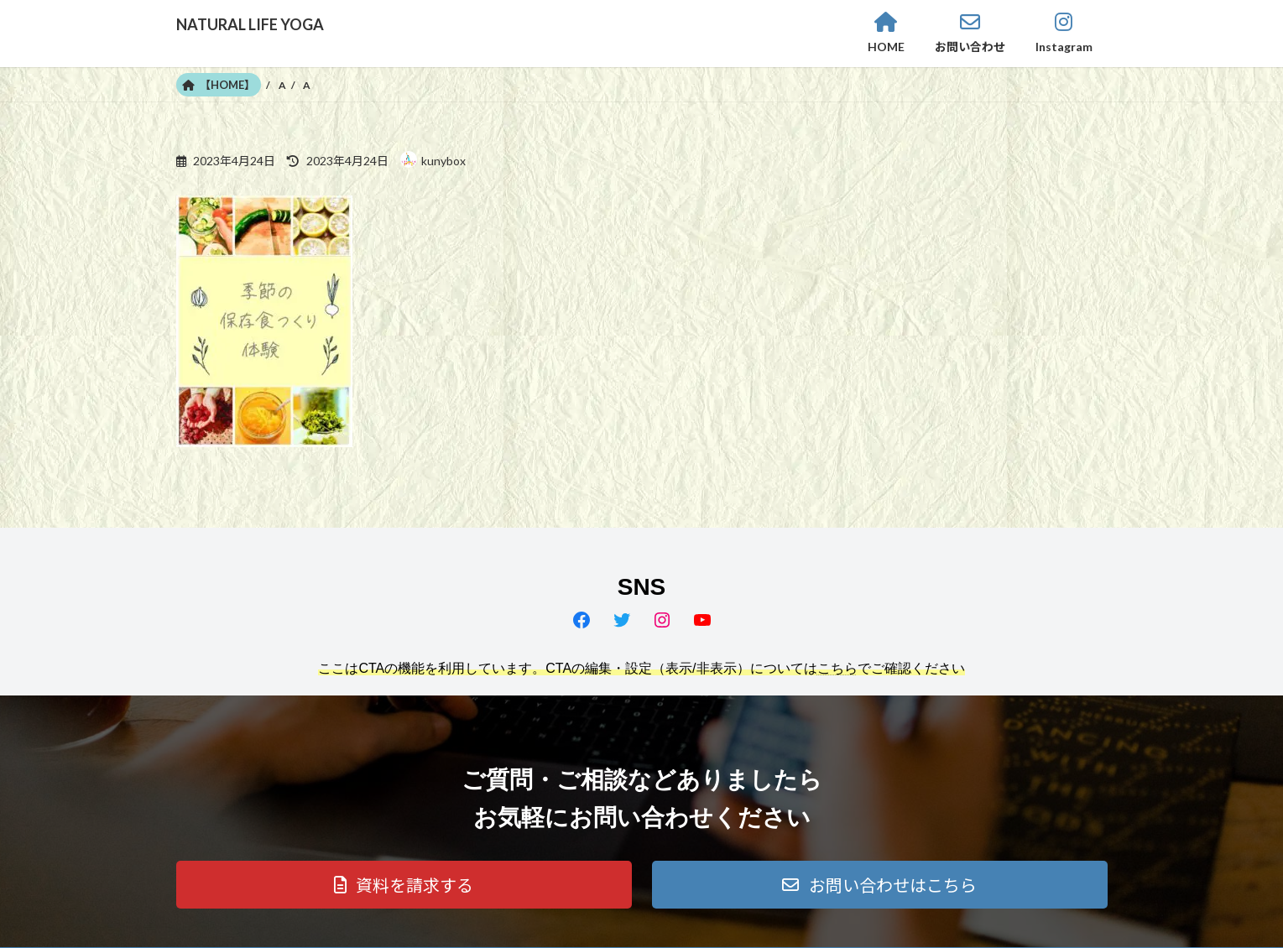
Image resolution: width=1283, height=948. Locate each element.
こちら (837, 668)
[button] (404, 885)
